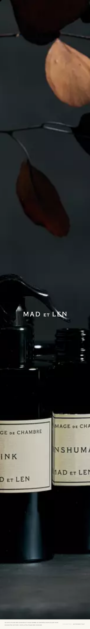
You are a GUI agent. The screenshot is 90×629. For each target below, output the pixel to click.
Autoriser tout (79, 624)
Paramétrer (67, 624)
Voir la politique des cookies (30, 625)
